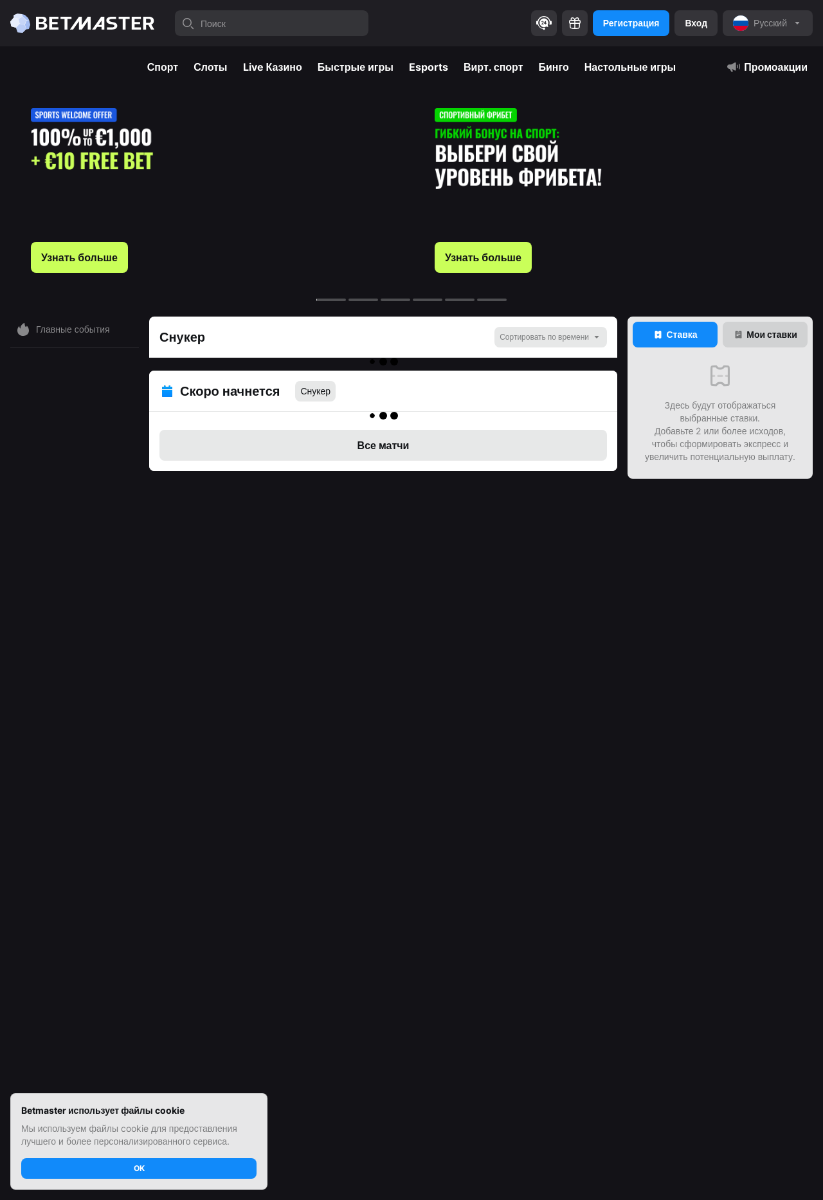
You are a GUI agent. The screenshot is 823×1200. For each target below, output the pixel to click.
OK (139, 1168)
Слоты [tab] (210, 66)
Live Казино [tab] (272, 66)
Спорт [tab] (162, 66)
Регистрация (631, 22)
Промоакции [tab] (767, 67)
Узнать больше (79, 257)
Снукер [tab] (315, 383)
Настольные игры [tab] (630, 66)
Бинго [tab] (554, 66)
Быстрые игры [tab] (355, 66)
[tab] (675, 334)
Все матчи (383, 429)
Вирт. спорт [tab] (493, 66)
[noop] (768, 23)
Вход (696, 22)
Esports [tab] (428, 66)
